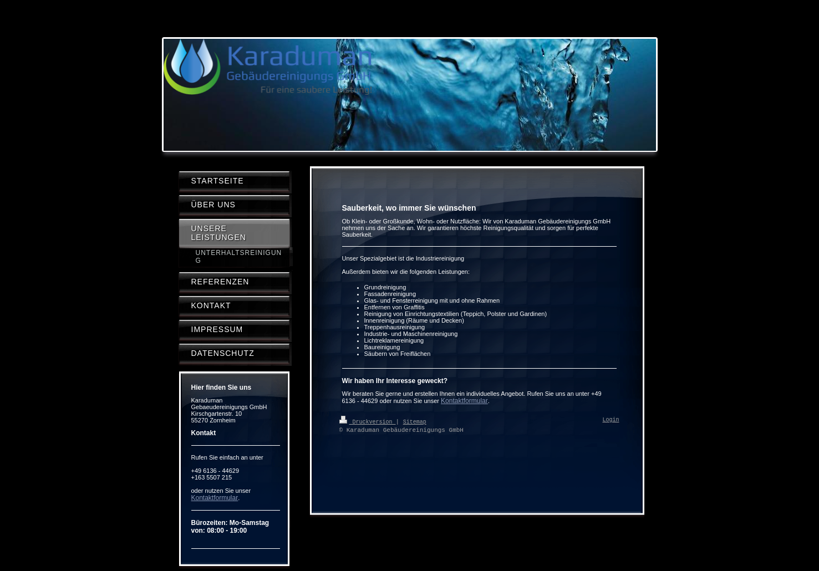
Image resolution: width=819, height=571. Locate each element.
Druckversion (367, 421)
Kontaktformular (464, 401)
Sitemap (414, 421)
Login (611, 420)
